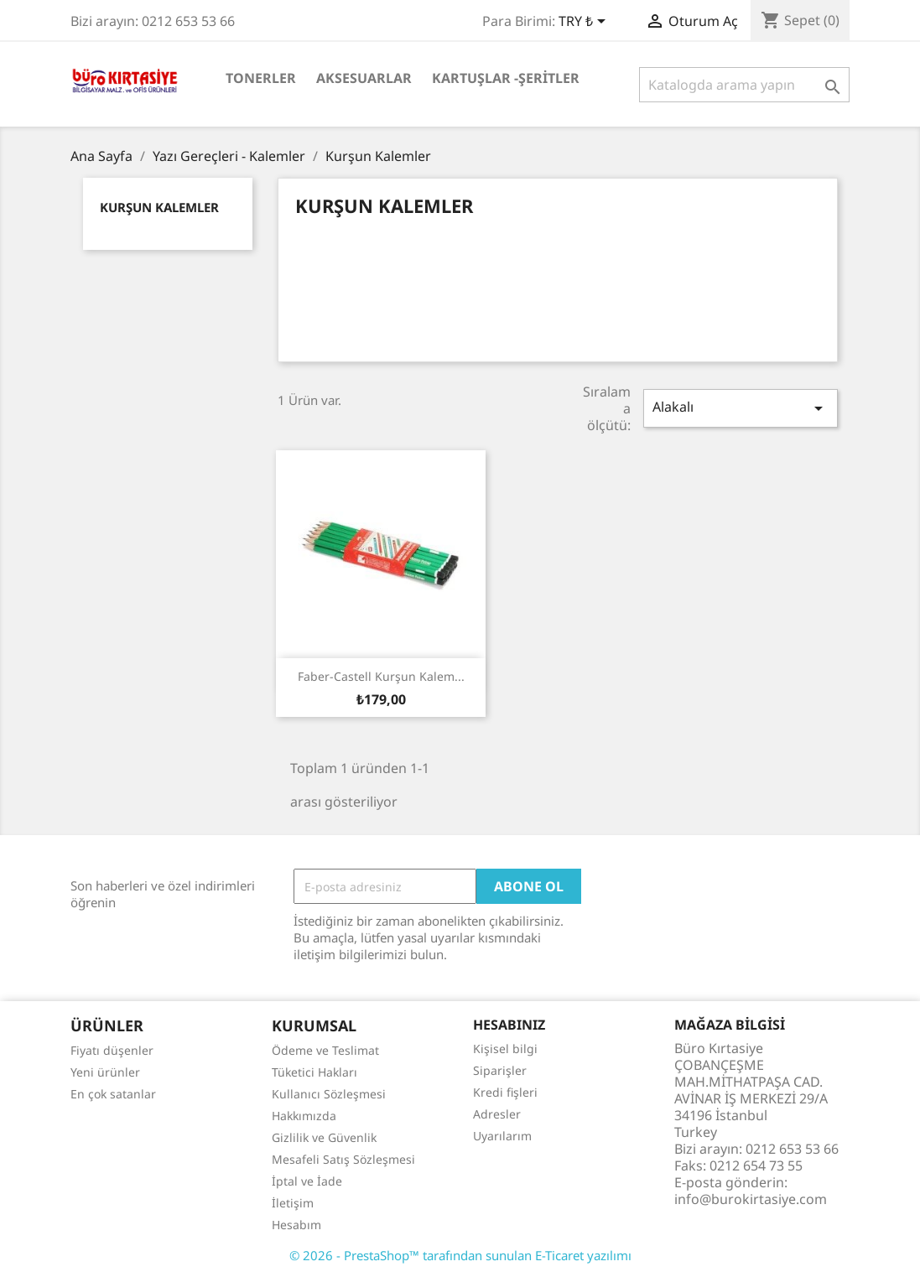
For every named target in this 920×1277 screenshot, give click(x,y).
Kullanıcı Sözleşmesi (329, 1094)
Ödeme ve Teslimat (325, 1050)
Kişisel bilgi (505, 1048)
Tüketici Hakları (314, 1072)
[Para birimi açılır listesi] (585, 23)
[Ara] (744, 84)
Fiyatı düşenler (111, 1050)
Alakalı (740, 407)
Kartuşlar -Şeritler (506, 78)
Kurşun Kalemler (159, 207)
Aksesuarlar (364, 78)
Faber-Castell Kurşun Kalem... (381, 676)
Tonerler (261, 78)
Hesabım (296, 1225)
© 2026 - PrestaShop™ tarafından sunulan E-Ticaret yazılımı (460, 1255)
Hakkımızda (304, 1116)
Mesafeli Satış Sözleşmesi (343, 1159)
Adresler (497, 1114)
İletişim (293, 1203)
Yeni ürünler (105, 1072)
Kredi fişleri (505, 1092)
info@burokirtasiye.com (750, 1199)
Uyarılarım (502, 1136)
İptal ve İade (307, 1181)
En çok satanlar (113, 1094)
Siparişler (500, 1070)
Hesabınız (509, 1024)
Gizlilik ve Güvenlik (324, 1137)
